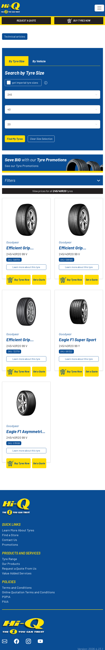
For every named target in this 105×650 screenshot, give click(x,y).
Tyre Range (9, 557)
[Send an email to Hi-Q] (4, 639)
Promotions (10, 543)
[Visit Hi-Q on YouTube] (40, 639)
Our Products (11, 562)
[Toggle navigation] (99, 7)
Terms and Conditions (17, 586)
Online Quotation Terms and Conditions (28, 590)
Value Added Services (16, 571)
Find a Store (10, 533)
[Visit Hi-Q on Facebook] (16, 639)
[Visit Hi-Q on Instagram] (28, 639)
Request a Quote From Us (19, 566)
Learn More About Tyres (18, 528)
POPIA (6, 595)
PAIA (5, 600)
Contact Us (9, 538)
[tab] (16, 59)
